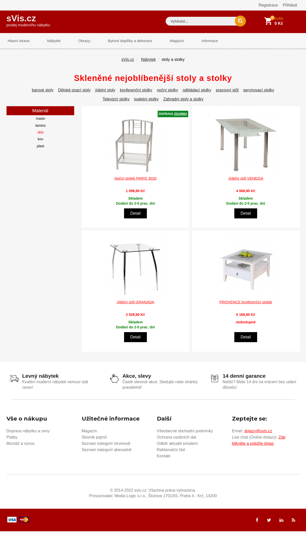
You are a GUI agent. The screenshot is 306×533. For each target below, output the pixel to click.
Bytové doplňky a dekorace (122, 41)
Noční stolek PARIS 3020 (135, 180)
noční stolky (167, 92)
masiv (40, 120)
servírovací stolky (258, 92)
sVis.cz (28, 20)
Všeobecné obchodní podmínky (185, 433)
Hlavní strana (18, 41)
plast (40, 148)
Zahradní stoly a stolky (183, 101)
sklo (40, 134)
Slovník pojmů (94, 439)
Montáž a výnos (21, 445)
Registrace (268, 5)
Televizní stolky (116, 101)
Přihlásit (290, 5)
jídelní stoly (105, 92)
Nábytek (50, 41)
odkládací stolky (197, 92)
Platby (12, 439)
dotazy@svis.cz (258, 433)
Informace (197, 41)
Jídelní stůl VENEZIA (245, 180)
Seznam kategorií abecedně (107, 451)
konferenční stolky (136, 92)
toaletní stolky (146, 101)
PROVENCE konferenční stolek (245, 304)
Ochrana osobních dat (176, 439)
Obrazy (78, 41)
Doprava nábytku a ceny (28, 433)
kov (40, 141)
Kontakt (163, 458)
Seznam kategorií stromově (106, 445)
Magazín (167, 41)
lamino (40, 127)
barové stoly (42, 92)
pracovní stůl (227, 92)
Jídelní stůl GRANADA (135, 304)
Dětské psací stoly (74, 92)
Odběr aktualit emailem (177, 445)
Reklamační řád (171, 451)
